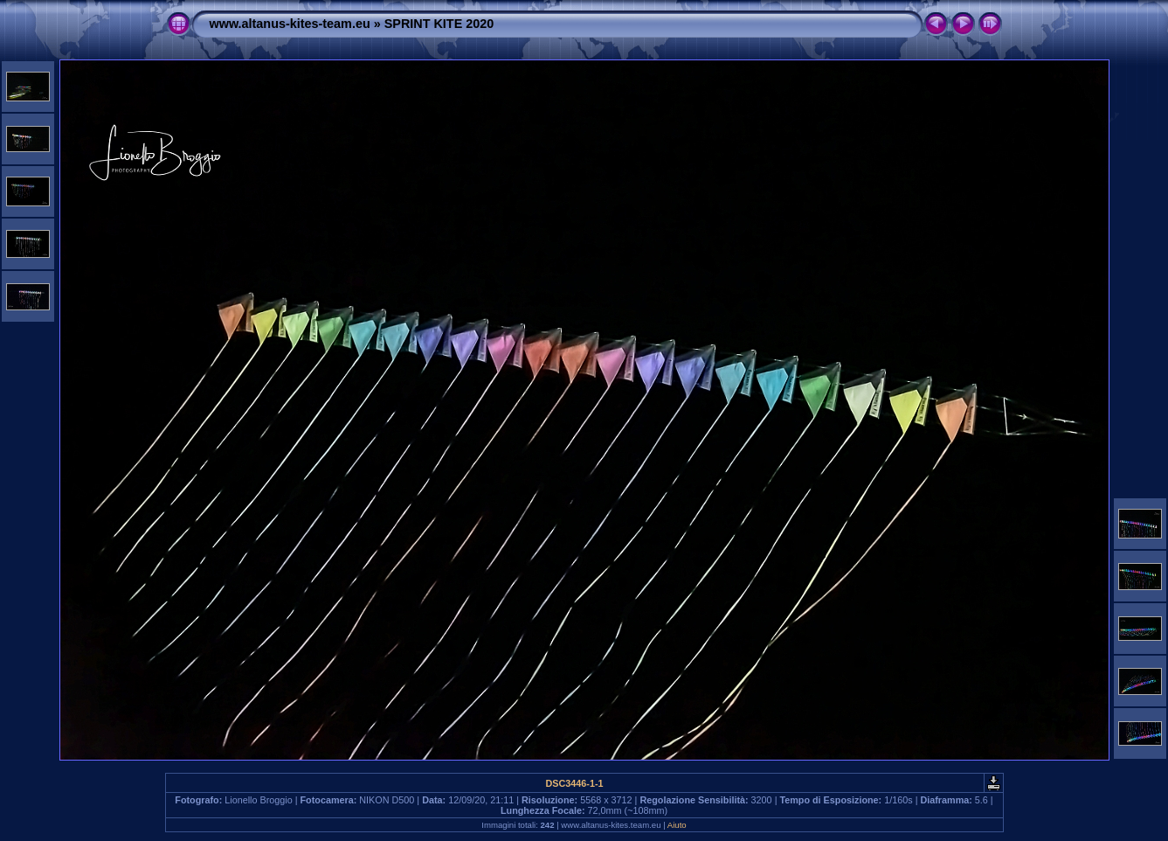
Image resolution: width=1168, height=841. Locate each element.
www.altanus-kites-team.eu (290, 24)
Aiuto (677, 825)
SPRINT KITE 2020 (439, 24)
